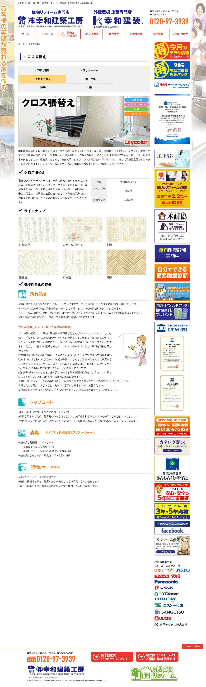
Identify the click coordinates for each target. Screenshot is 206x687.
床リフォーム (85, 71)
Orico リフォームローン (172, 189)
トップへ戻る (194, 647)
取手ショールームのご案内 (172, 594)
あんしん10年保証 (172, 469)
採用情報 (158, 35)
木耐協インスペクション (172, 293)
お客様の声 (136, 35)
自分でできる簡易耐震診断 (172, 273)
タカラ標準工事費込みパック (172, 71)
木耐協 (172, 227)
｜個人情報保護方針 (35, 680)
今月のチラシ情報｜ (172, 51)
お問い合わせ (180, 35)
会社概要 (114, 35)
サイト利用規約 (51, 680)
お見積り (157, 658)
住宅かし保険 (172, 369)
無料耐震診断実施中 (172, 254)
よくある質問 (91, 35)
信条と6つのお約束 (69, 35)
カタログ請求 (172, 446)
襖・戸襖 (41, 80)
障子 (85, 80)
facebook (172, 528)
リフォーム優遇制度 (172, 546)
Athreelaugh (100, 682)
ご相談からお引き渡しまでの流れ (172, 493)
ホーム (21, 45)
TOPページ (25, 35)
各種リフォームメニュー (47, 35)
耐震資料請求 (172, 312)
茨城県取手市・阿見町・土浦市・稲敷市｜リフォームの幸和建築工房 (52, 19)
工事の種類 (41, 71)
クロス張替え (129, 71)
